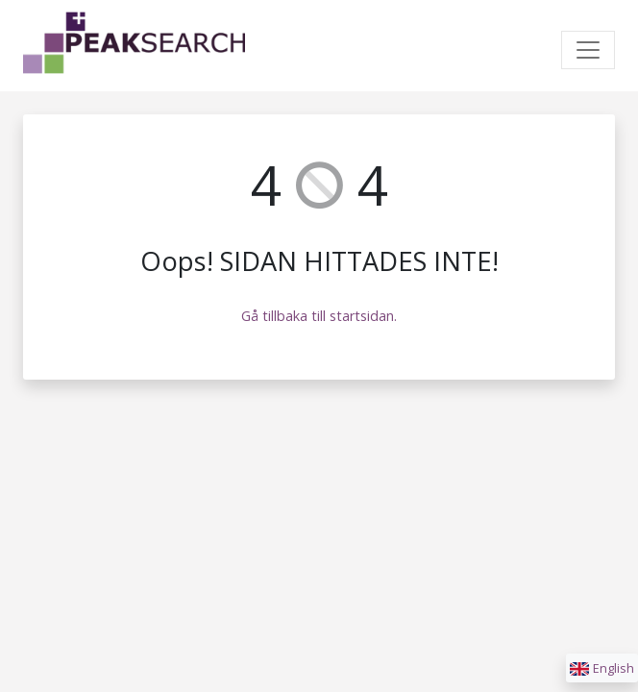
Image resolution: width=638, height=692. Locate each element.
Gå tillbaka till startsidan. (319, 316)
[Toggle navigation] (588, 50)
